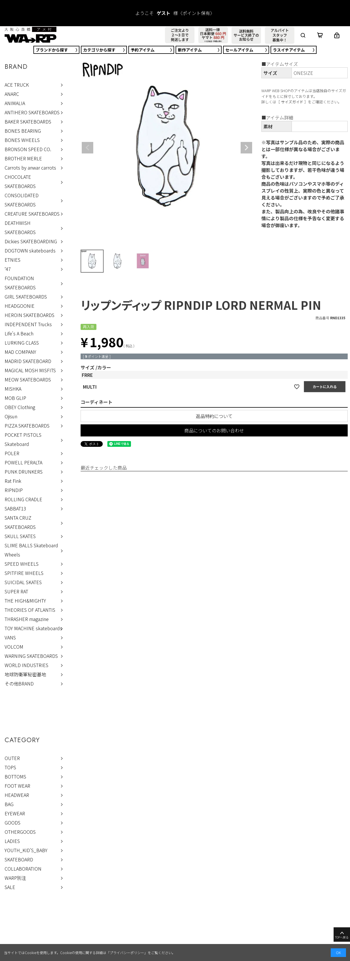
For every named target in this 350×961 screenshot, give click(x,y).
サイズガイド (292, 102)
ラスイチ (289, 50)
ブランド (52, 50)
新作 (190, 50)
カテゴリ (99, 50)
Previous (87, 147)
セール (239, 50)
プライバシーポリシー (127, 952)
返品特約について (214, 416)
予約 (143, 50)
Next (246, 147)
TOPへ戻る (342, 934)
